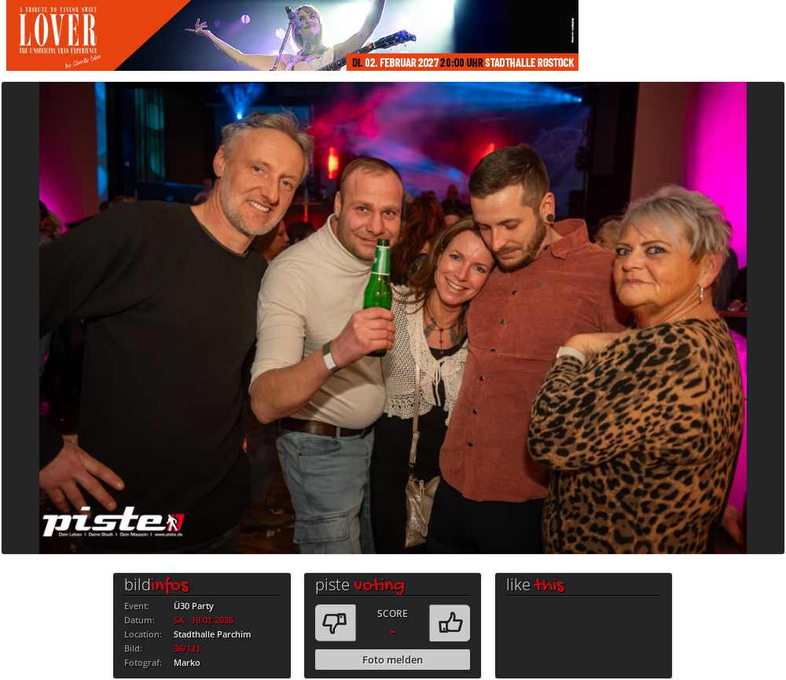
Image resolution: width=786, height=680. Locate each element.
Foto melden (392, 659)
